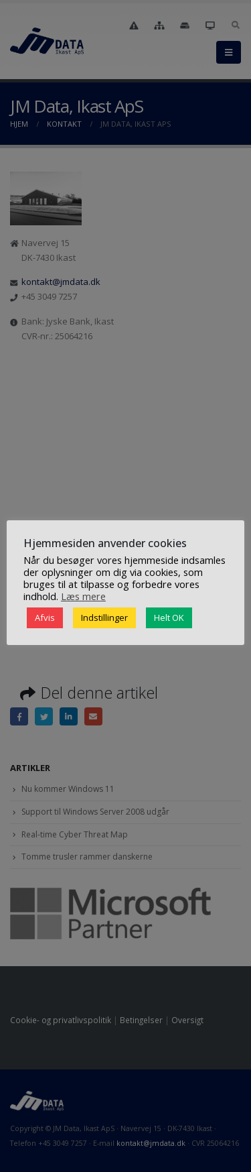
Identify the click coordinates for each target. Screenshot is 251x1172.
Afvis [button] (45, 617)
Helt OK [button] (169, 617)
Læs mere (83, 596)
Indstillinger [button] (104, 617)
